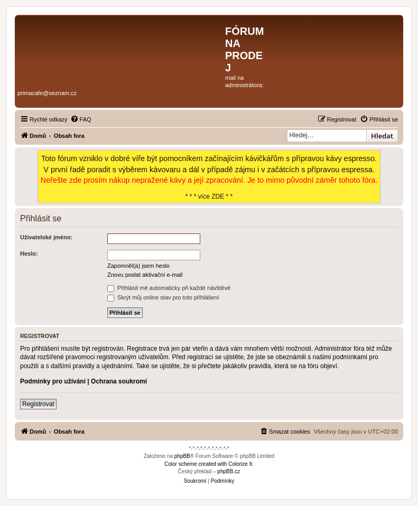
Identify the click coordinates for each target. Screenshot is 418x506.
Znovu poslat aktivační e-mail (144, 274)
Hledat (382, 135)
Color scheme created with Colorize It (208, 464)
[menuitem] (80, 119)
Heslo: (29, 253)
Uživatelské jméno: (46, 237)
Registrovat (38, 404)
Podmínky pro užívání (53, 381)
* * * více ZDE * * (209, 176)
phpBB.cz (228, 471)
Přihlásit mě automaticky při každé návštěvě (168, 288)
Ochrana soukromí (119, 381)
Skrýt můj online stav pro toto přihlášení (163, 297)
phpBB (182, 456)
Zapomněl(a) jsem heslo (138, 266)
